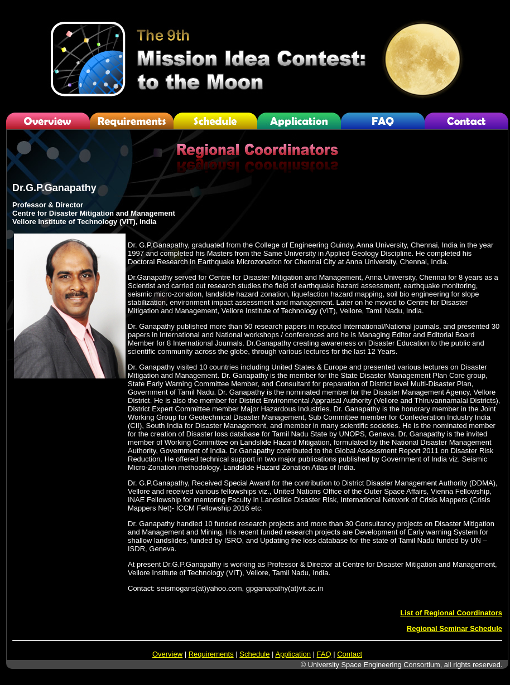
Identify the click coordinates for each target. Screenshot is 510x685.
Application (293, 654)
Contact (349, 654)
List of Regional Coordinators (451, 613)
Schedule (254, 654)
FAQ (324, 654)
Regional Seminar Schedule (454, 628)
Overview (167, 654)
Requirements (211, 654)
